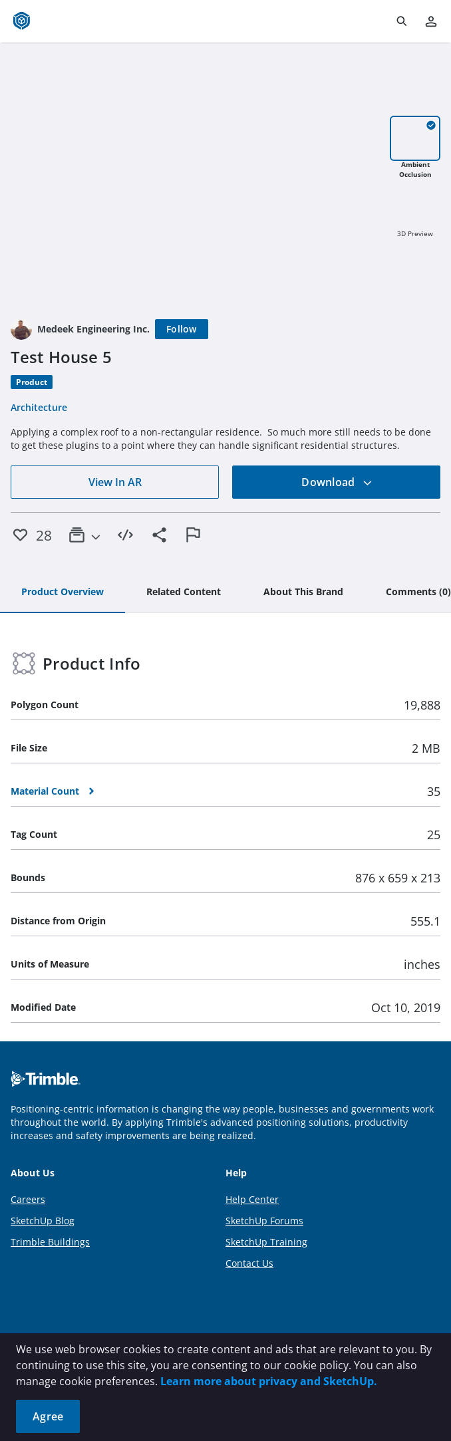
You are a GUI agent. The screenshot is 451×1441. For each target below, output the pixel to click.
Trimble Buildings (50, 1242)
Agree (48, 1416)
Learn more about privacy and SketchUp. (268, 1381)
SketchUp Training (266, 1242)
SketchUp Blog (43, 1220)
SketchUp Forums (264, 1220)
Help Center (252, 1199)
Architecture (39, 407)
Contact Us (249, 1263)
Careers (28, 1199)
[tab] (62, 592)
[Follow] (181, 329)
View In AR (115, 482)
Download (336, 482)
